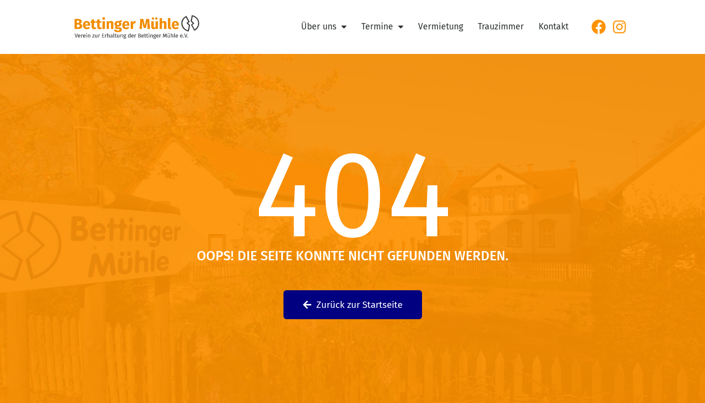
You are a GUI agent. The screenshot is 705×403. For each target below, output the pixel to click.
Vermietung (440, 27)
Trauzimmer (501, 27)
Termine (382, 27)
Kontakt (553, 27)
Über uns (324, 27)
